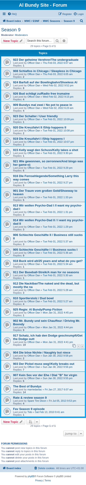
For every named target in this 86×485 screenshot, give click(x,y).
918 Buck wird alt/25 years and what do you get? (48, 261)
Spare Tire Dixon (36, 400)
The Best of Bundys (27, 386)
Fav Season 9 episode (29, 409)
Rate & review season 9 (30, 397)
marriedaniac (34, 389)
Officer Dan (33, 62)
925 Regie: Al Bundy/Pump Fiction (37, 309)
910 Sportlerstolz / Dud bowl (33, 298)
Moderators (21, 35)
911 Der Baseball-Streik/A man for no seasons (46, 272)
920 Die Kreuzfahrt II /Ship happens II (39, 127)
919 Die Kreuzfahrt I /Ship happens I (38, 138)
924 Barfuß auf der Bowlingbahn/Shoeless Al (45, 82)
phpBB (31, 476)
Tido (29, 412)
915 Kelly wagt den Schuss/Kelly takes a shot (45, 150)
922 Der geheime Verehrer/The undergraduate (45, 59)
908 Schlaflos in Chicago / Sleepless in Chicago (47, 71)
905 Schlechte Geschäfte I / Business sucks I (45, 249)
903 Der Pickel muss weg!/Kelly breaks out (43, 364)
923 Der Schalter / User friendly (35, 116)
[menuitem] (12, 14)
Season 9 (11, 29)
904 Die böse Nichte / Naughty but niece (41, 352)
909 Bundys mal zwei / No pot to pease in (42, 105)
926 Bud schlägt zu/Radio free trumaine (41, 93)
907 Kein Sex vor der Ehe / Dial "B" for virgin (45, 375)
